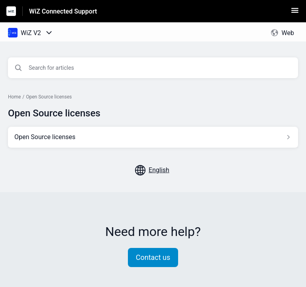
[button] (295, 13)
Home (14, 97)
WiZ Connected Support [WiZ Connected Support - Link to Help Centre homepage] (63, 11)
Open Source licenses (49, 97)
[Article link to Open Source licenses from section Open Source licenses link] (153, 137)
